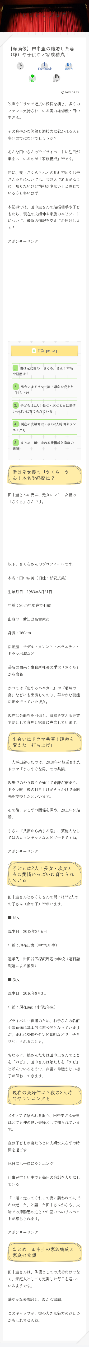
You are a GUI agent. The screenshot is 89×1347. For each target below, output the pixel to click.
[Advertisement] (44, 290)
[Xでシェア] (20, 66)
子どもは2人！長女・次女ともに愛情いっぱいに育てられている (44, 408)
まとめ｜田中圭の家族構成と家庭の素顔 (43, 445)
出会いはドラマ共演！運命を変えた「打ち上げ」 (43, 389)
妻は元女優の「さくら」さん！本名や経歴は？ (43, 371)
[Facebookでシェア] (44, 66)
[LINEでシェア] (32, 78)
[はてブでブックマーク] (69, 66)
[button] (57, 78)
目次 (41, 350)
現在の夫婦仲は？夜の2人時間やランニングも (44, 427)
